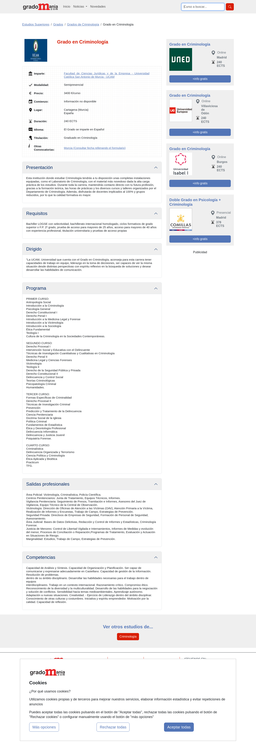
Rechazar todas (113, 727)
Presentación (39, 167)
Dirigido (34, 249)
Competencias (40, 557)
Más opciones (44, 727)
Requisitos (36, 213)
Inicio (66, 6)
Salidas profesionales (47, 484)
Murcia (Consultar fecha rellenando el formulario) (95, 148)
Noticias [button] (79, 6)
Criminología (128, 636)
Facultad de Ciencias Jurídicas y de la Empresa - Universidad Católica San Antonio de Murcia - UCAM (106, 75)
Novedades (98, 6)
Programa (36, 288)
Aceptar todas (179, 727)
